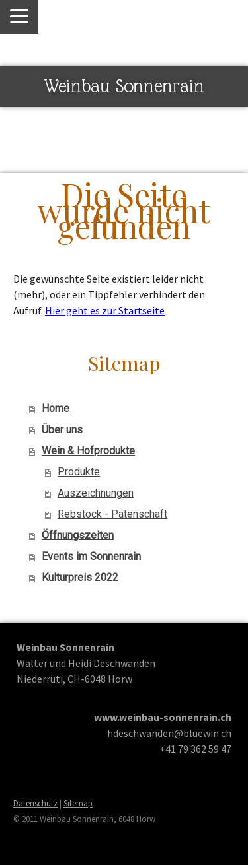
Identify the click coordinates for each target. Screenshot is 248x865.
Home (55, 408)
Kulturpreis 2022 (80, 577)
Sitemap (78, 803)
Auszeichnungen (96, 493)
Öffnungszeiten (78, 535)
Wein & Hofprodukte (88, 450)
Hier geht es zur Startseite (105, 310)
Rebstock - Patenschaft (112, 514)
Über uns (62, 429)
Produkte (79, 472)
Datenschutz (35, 803)
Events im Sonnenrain (91, 556)
